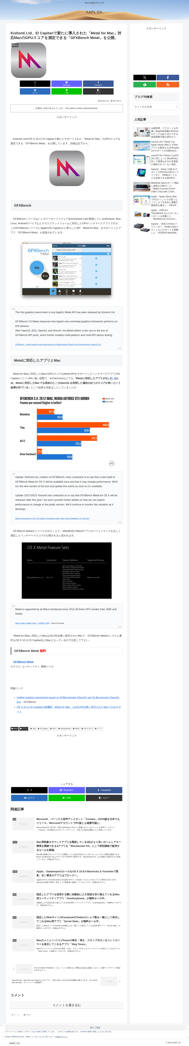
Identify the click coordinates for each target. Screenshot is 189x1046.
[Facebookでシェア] (57, 84)
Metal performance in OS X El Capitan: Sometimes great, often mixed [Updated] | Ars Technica (52, 511)
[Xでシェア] (20, 84)
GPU (53, 721)
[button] (114, 84)
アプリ (23, 721)
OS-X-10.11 (87, 721)
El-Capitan (43, 721)
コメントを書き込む (66, 1004)
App (33, 721)
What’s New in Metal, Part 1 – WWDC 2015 (32, 615)
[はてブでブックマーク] (76, 84)
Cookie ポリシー (61, 1037)
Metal (14, 721)
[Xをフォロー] (144, 77)
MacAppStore (64, 721)
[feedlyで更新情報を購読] (144, 84)
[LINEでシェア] (95, 84)
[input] (156, 107)
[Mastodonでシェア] (38, 84)
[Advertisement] (67, 118)
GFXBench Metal (23, 654)
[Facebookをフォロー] (168, 77)
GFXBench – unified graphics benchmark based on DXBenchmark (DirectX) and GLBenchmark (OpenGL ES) (58, 337)
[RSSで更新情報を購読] (168, 84)
